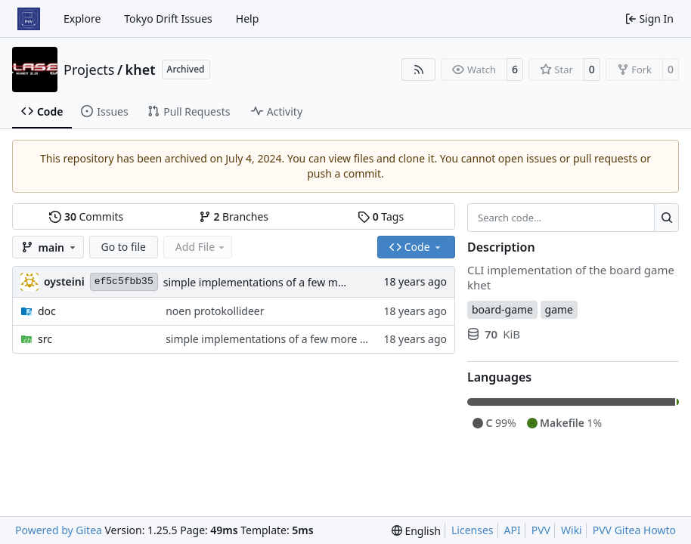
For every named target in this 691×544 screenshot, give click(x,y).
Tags (381, 216)
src (45, 339)
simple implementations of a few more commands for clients (314, 282)
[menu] (416, 531)
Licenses (472, 530)
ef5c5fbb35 (124, 281)
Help (247, 18)
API (512, 530)
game (559, 309)
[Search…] (666, 217)
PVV (540, 530)
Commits (86, 216)
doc (47, 311)
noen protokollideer (215, 311)
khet (140, 69)
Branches (233, 216)
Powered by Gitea (58, 530)
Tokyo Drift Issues (168, 18)
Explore (82, 18)
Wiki (571, 530)
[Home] (29, 18)
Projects (89, 69)
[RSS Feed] (418, 69)
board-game (502, 309)
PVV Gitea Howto (634, 530)
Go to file (123, 247)
